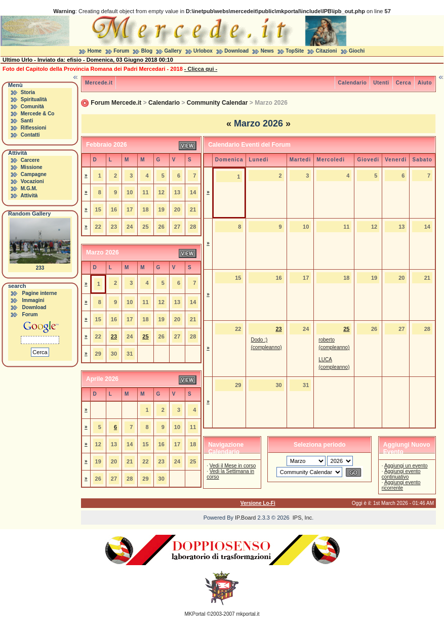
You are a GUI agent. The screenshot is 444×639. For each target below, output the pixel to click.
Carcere (30, 160)
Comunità (32, 106)
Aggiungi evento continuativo (401, 474)
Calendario (352, 83)
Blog (146, 51)
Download (236, 51)
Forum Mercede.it (116, 102)
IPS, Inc (302, 518)
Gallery (173, 51)
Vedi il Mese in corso (233, 465)
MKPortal (195, 614)
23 (114, 336)
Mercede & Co (38, 113)
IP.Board (245, 518)
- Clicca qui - (200, 69)
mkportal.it (247, 614)
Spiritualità (34, 99)
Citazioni (326, 51)
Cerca (403, 83)
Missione (32, 167)
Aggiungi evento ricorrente (401, 485)
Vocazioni (32, 181)
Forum (121, 51)
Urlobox (203, 51)
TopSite (295, 51)
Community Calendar (217, 102)
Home (95, 51)
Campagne (34, 174)
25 (145, 336)
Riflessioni (34, 128)
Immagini (33, 300)
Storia (28, 92)
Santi (27, 120)
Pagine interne (39, 293)
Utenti (381, 83)
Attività (28, 195)
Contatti (30, 135)
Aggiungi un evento (406, 465)
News (267, 51)
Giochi (357, 51)
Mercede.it (98, 83)
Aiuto (425, 83)
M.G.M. (29, 188)
